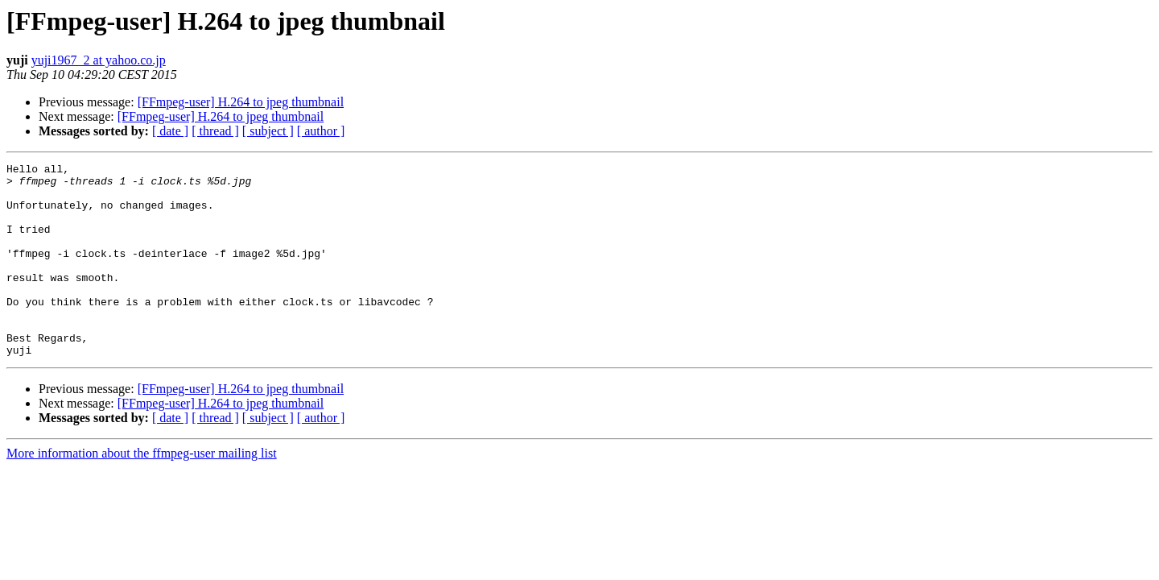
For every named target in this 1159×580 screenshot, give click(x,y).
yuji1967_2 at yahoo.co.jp (98, 60)
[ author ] (321, 131)
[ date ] (170, 131)
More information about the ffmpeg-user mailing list (141, 492)
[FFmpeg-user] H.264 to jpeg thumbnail (241, 102)
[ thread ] (215, 131)
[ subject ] (268, 131)
